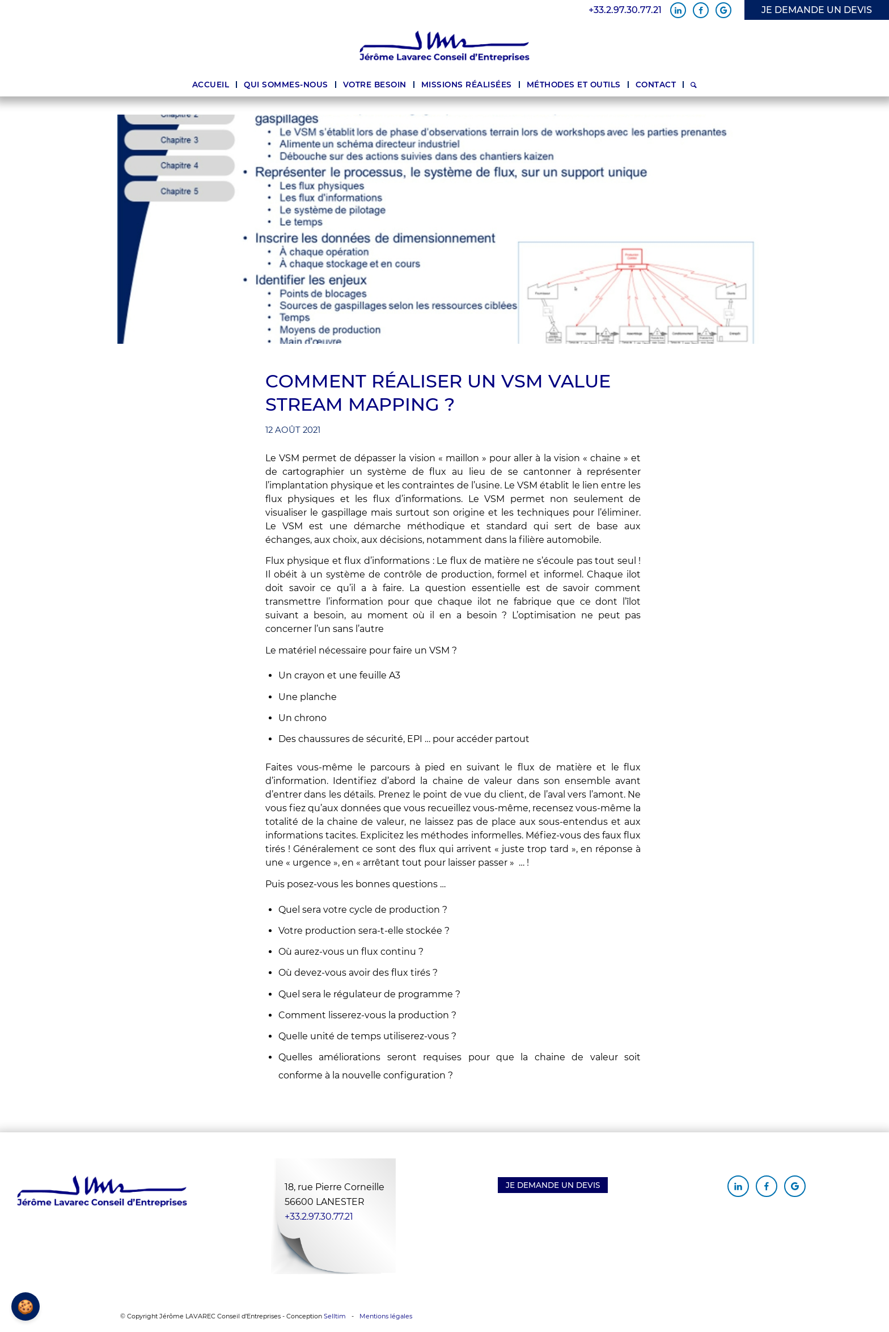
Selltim (335, 1316)
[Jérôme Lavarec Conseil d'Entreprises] (444, 46)
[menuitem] (211, 84)
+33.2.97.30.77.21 (625, 10)
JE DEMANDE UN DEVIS (816, 10)
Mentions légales (385, 1316)
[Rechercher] (693, 84)
